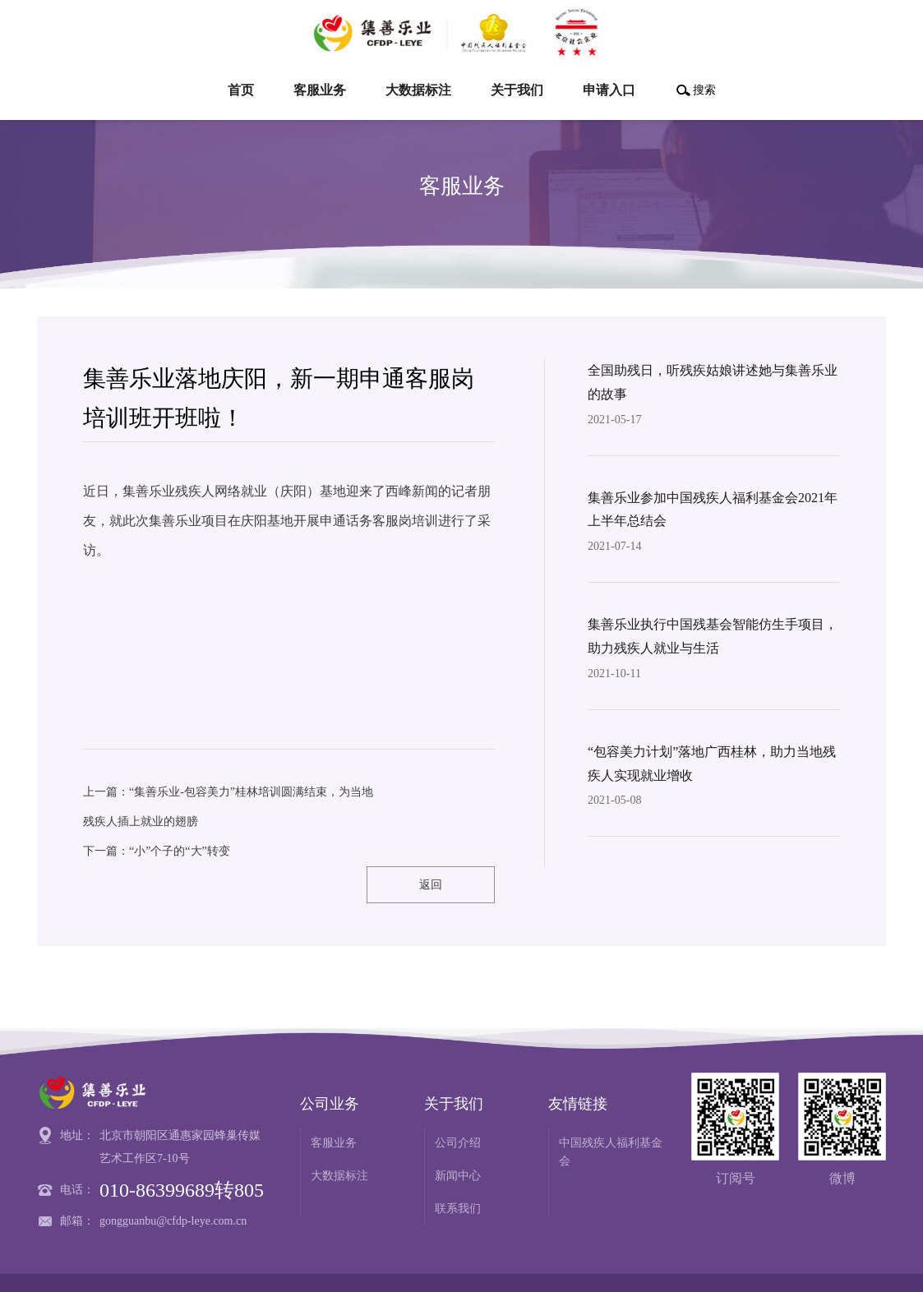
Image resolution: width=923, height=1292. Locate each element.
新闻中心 (458, 1139)
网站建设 (791, 1264)
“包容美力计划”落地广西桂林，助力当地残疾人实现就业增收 (712, 763)
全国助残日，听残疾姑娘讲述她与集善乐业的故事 (713, 382)
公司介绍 (458, 1107)
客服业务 (334, 1107)
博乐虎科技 (857, 1264)
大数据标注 (339, 1139)
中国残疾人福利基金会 (610, 1116)
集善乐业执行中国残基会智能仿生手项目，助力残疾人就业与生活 (713, 636)
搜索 (704, 90)
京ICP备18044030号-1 (445, 1264)
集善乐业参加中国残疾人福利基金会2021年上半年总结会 (713, 509)
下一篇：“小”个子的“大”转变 (156, 851)
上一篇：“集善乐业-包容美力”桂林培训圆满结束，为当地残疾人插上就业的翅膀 (228, 807)
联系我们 (458, 1172)
